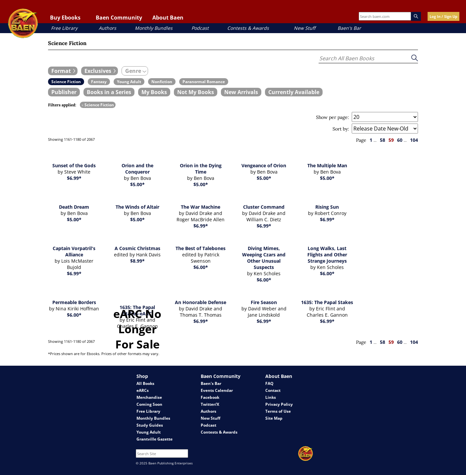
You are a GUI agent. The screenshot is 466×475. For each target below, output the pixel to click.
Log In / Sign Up (443, 16)
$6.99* (74, 178)
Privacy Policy (279, 404)
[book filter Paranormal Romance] (203, 81)
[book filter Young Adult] (129, 81)
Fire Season (264, 302)
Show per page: (332, 117)
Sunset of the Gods (74, 165)
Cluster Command (264, 207)
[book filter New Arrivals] (241, 92)
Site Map (274, 418)
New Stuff (304, 28)
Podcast (200, 28)
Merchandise (149, 397)
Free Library (64, 28)
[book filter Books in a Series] (108, 92)
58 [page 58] (382, 140)
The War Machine (200, 207)
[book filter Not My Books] (195, 92)
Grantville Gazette (154, 439)
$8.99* (137, 261)
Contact (273, 390)
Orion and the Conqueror (137, 168)
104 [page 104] (414, 140)
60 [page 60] (399, 140)
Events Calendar (217, 390)
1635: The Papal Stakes (327, 302)
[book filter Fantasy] (99, 81)
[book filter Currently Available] (294, 92)
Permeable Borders (74, 302)
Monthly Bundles (154, 28)
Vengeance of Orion (263, 165)
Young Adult (148, 432)
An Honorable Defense (200, 302)
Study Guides (149, 425)
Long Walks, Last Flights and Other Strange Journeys (327, 254)
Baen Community (119, 17)
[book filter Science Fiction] (66, 81)
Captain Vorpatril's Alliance (74, 251)
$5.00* (137, 184)
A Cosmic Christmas (137, 248)
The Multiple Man (327, 165)
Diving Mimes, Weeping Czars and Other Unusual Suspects (263, 257)
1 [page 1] (371, 140)
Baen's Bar (349, 28)
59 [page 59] (391, 140)
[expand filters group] (63, 71)
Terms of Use (278, 411)
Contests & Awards (248, 28)
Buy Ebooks (65, 17)
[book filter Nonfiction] (162, 81)
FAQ (269, 383)
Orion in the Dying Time (201, 168)
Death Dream (74, 207)
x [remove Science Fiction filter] (82, 105)
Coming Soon (149, 404)
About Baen (167, 17)
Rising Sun (327, 207)
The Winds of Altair (137, 207)
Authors (107, 28)
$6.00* (200, 267)
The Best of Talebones (201, 248)
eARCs (142, 390)
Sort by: (341, 129)
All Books (145, 383)
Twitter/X (210, 404)
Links (270, 397)
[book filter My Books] (154, 92)
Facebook (210, 397)
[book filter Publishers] (64, 92)
